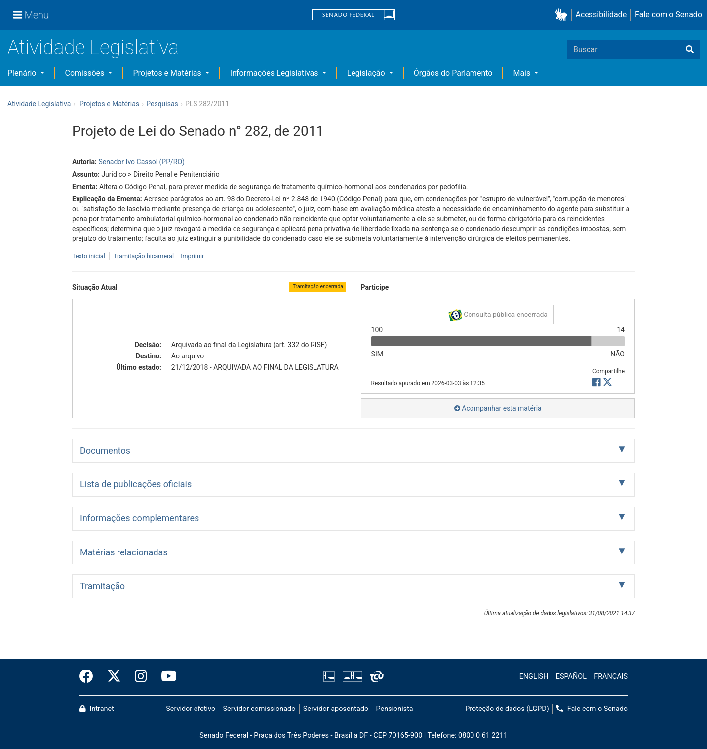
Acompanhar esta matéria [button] (498, 408)
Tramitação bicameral (143, 256)
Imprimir (192, 256)
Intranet (96, 709)
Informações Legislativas (275, 73)
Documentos (105, 450)
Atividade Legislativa (93, 47)
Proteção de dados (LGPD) (507, 709)
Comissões (86, 73)
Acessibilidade (601, 14)
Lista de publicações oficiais (136, 484)
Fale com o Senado (668, 14)
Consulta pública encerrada (498, 315)
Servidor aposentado (335, 709)
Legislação (367, 73)
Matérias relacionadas (124, 552)
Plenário (22, 73)
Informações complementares (139, 518)
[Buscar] (690, 50)
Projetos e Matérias (168, 73)
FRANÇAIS (611, 676)
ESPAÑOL (571, 676)
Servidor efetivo (190, 709)
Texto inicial (89, 256)
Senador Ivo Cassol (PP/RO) (141, 162)
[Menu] (31, 15)
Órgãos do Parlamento (453, 73)
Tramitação (102, 586)
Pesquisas (162, 104)
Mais (522, 73)
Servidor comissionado (259, 709)
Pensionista (394, 709)
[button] (563, 15)
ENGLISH (534, 676)
